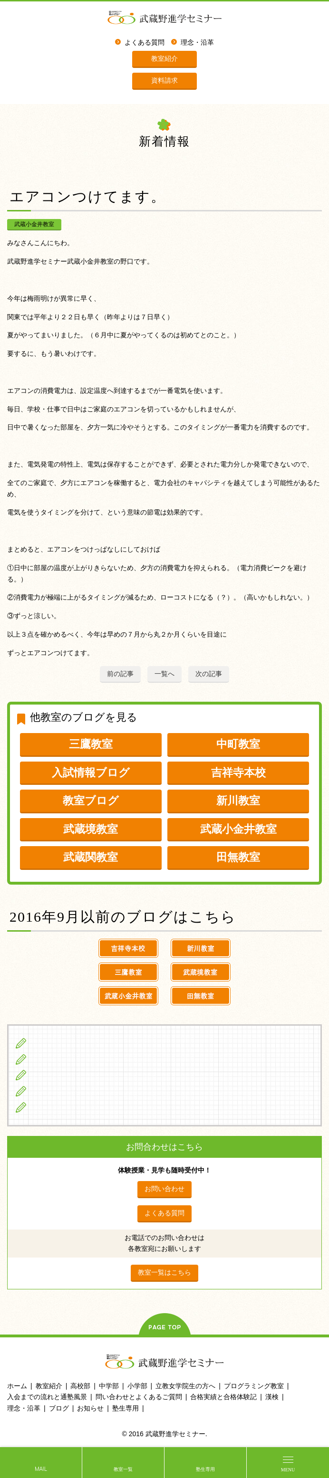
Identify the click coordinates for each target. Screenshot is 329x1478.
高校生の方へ (52, 1074)
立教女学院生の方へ (63, 1091)
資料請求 (164, 80)
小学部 (137, 1386)
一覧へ (164, 673)
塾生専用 (205, 1469)
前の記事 (120, 673)
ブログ (42, 1107)
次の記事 (208, 673)
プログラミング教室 (254, 1386)
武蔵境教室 (90, 829)
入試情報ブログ (91, 772)
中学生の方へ (52, 1059)
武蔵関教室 (90, 857)
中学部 (109, 1386)
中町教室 (238, 744)
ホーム (17, 1386)
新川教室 (238, 800)
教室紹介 (164, 58)
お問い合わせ (164, 1188)
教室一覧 (123, 1469)
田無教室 (238, 857)
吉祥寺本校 (238, 772)
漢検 (272, 1397)
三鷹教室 (91, 744)
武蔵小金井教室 (34, 224)
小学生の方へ (52, 1043)
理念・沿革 (197, 42)
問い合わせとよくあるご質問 (139, 1397)
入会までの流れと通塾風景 (47, 1397)
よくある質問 (144, 42)
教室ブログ (91, 800)
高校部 (80, 1386)
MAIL (41, 1469)
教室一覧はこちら (164, 1272)
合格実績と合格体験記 (223, 1397)
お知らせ (90, 1408)
